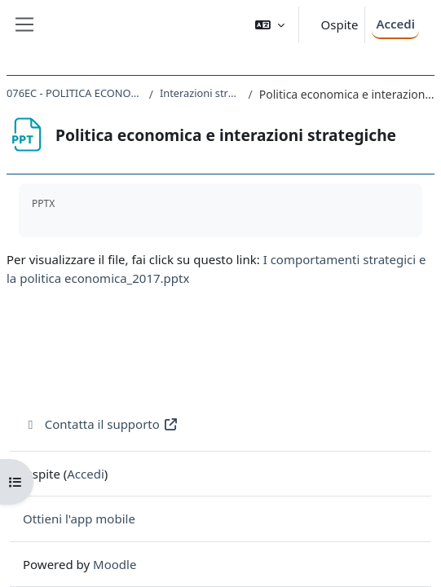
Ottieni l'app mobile (79, 518)
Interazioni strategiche (201, 93)
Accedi (395, 23)
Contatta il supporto (101, 424)
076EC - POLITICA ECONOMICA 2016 (75, 93)
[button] (270, 25)
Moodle (114, 564)
